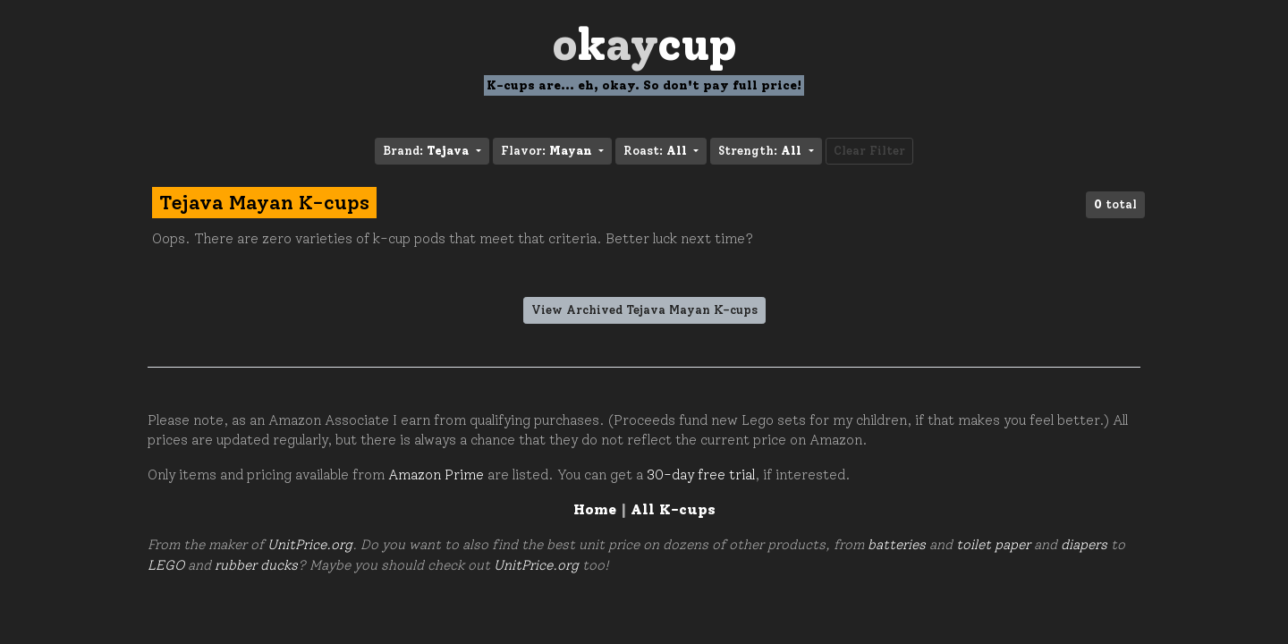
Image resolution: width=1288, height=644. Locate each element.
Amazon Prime (436, 475)
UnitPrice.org (309, 545)
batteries (897, 545)
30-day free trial (701, 475)
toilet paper (993, 545)
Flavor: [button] (548, 150)
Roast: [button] (657, 150)
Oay (644, 44)
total (1115, 204)
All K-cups (673, 509)
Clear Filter (869, 150)
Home (594, 509)
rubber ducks (256, 565)
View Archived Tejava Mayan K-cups (644, 310)
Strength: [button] (761, 150)
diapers (1084, 545)
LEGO (166, 565)
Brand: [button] (427, 150)
